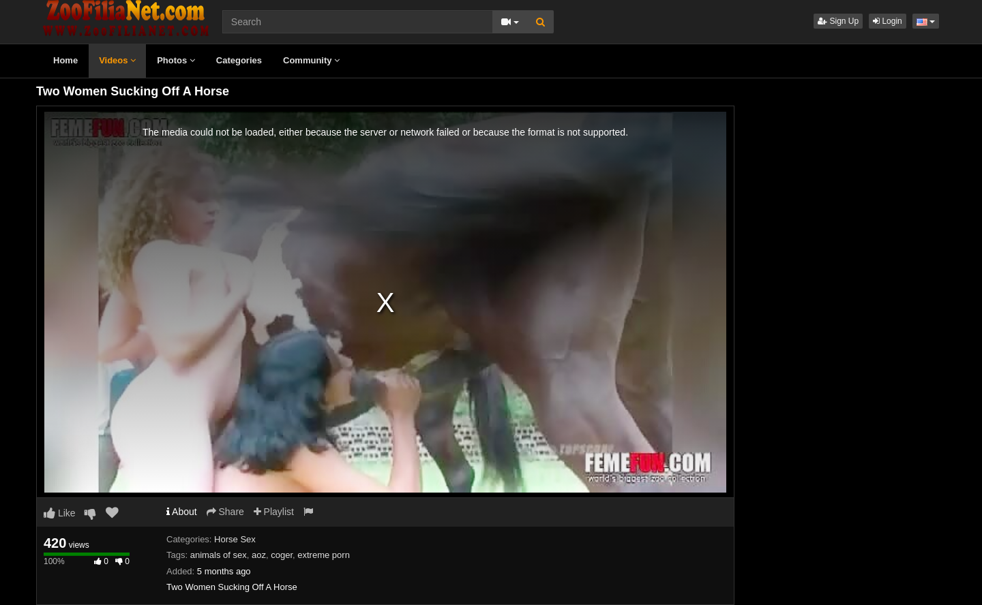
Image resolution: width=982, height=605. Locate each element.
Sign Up (838, 21)
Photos (176, 60)
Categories (239, 60)
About (181, 511)
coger (282, 555)
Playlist (274, 511)
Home (65, 60)
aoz (259, 555)
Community (311, 60)
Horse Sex (235, 539)
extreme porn (323, 555)
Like (60, 513)
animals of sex (218, 555)
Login (887, 21)
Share (225, 511)
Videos (117, 60)
